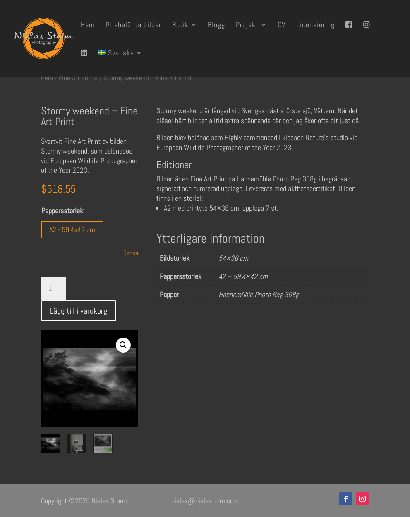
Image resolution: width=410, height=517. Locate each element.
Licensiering (315, 25)
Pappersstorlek (62, 210)
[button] (123, 345)
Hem (88, 25)
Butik (180, 25)
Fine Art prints (78, 78)
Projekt (247, 25)
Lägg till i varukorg (78, 310)
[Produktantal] (53, 288)
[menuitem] (120, 63)
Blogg (216, 25)
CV (281, 25)
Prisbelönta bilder (133, 25)
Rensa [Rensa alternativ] (130, 253)
